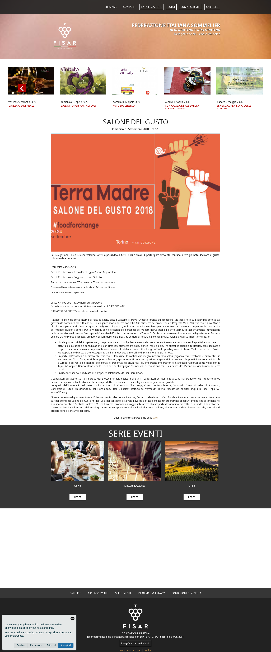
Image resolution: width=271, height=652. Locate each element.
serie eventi (123, 593)
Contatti (129, 6)
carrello (212, 6)
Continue (21, 645)
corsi (171, 6)
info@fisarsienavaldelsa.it (135, 643)
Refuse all (51, 645)
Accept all (66, 645)
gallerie (75, 593)
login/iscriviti (190, 6)
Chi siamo (111, 6)
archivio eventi (98, 593)
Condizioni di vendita (186, 593)
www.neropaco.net (131, 650)
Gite (155, 417)
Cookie (147, 650)
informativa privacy (151, 593)
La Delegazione (151, 6)
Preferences (35, 645)
